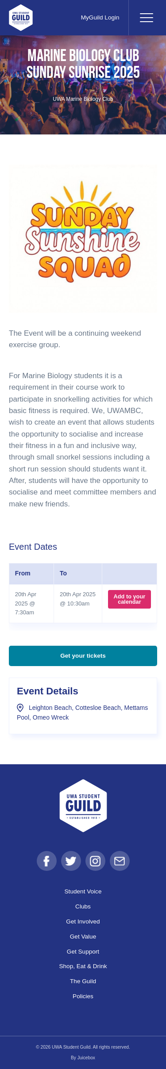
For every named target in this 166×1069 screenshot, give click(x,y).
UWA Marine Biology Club (83, 99)
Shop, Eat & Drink (83, 966)
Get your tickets (83, 655)
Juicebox (86, 1057)
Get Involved (83, 921)
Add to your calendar (130, 599)
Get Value (83, 936)
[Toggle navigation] (146, 17)
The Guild (83, 981)
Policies (83, 996)
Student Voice (83, 891)
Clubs (83, 906)
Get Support (83, 951)
